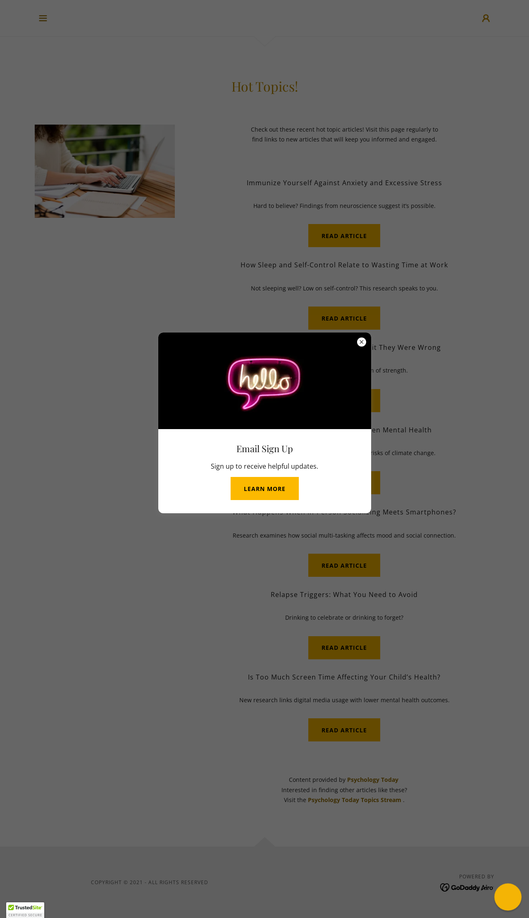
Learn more (265, 489)
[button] (25, 910)
